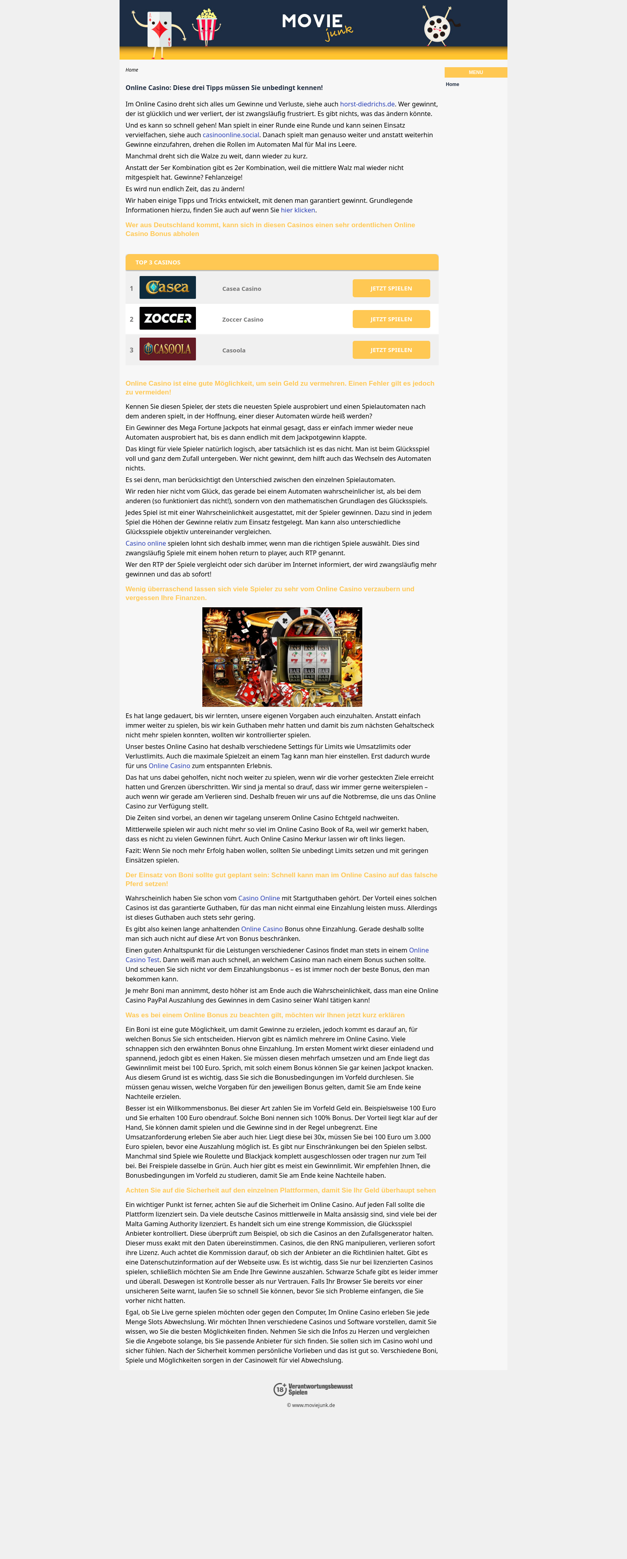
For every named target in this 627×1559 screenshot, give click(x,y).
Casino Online (259, 898)
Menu (476, 72)
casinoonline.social (231, 134)
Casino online (146, 543)
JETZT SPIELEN (391, 288)
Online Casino (169, 765)
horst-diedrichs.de (367, 104)
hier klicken (298, 210)
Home (452, 84)
